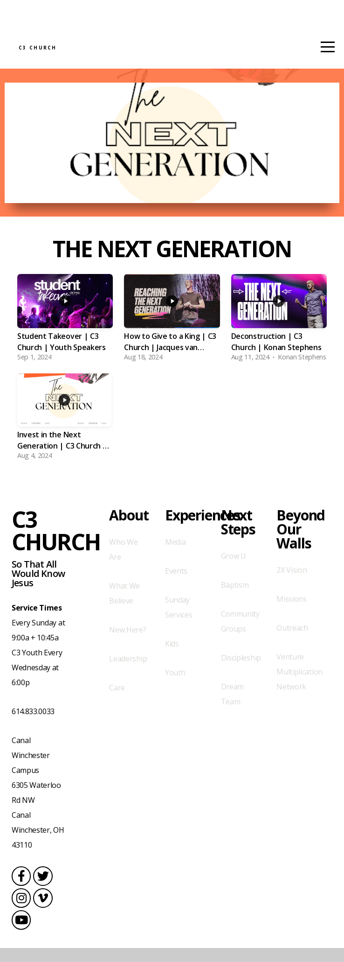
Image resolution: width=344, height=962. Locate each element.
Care (117, 701)
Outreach (292, 642)
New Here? (127, 644)
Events (176, 585)
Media (175, 556)
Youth (175, 686)
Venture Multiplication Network (299, 686)
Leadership (128, 672)
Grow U (233, 570)
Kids (172, 658)
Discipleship (241, 672)
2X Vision (291, 584)
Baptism (235, 599)
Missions (291, 613)
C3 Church (84, 55)
